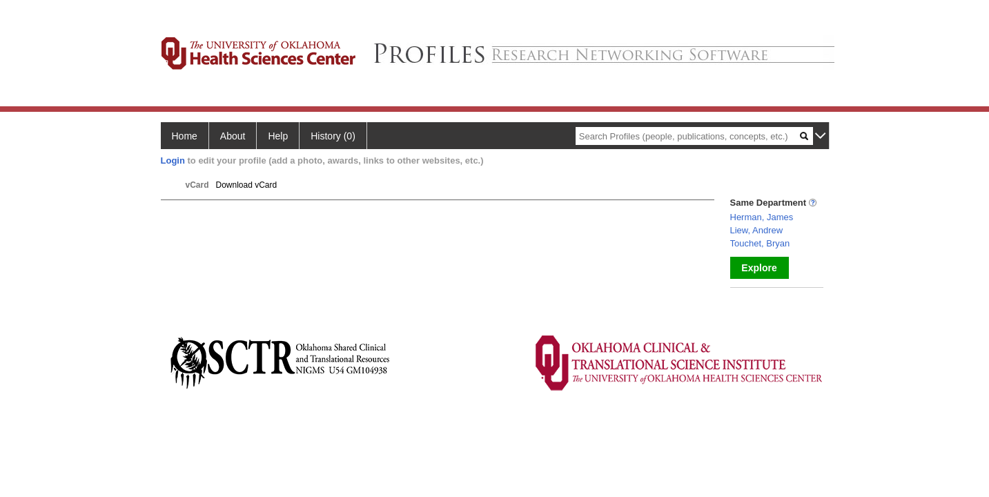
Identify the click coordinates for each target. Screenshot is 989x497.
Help (278, 136)
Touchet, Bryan (760, 243)
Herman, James (762, 217)
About (233, 136)
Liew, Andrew (756, 230)
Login (173, 160)
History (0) (333, 136)
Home (184, 136)
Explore (758, 267)
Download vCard (246, 185)
